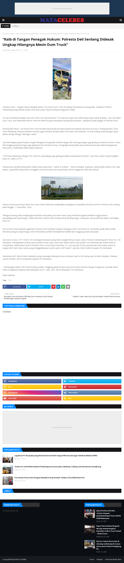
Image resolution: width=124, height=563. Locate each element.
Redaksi (7, 50)
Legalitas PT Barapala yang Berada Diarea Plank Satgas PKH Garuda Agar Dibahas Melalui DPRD (56, 455)
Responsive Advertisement (62, 8)
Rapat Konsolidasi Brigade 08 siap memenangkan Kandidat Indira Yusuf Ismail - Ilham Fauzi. (108, 530)
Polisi (12, 34)
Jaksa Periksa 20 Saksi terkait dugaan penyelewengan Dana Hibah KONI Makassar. (108, 514)
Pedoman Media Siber (113, 559)
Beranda (6, 34)
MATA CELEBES (21, 559)
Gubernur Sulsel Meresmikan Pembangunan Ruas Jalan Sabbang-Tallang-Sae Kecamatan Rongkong (58, 466)
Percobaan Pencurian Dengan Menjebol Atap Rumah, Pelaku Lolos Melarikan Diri (50, 477)
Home (92, 559)
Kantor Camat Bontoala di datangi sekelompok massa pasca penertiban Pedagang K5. (108, 545)
